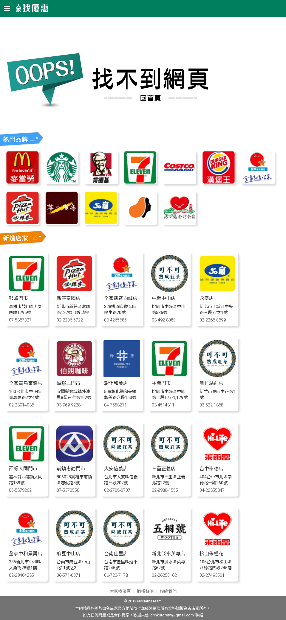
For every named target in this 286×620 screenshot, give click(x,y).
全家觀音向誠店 (120, 298)
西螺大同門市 (23, 468)
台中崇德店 (211, 468)
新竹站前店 (211, 383)
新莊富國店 (69, 298)
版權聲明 (145, 591)
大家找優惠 (120, 591)
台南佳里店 (116, 553)
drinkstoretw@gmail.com (172, 615)
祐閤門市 (161, 383)
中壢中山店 (164, 298)
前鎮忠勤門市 (71, 468)
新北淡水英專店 (168, 553)
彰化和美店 (116, 383)
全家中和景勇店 (25, 553)
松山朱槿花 (211, 553)
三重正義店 (164, 468)
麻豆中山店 (69, 553)
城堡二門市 (69, 383)
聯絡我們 (168, 591)
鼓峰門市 (18, 298)
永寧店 (207, 298)
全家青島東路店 (25, 383)
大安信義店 (116, 468)
